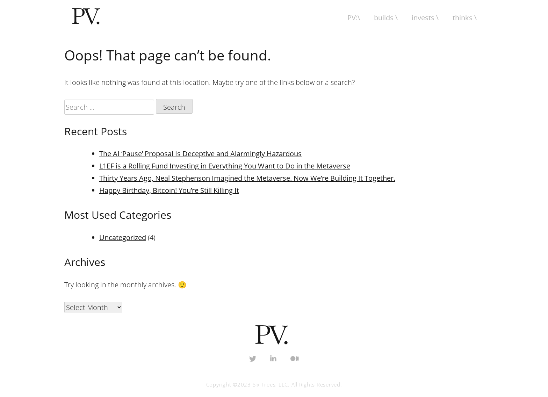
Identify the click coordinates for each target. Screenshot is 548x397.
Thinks (463, 17)
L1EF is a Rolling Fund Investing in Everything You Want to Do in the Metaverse (224, 166)
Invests (423, 17)
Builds (384, 17)
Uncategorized (122, 237)
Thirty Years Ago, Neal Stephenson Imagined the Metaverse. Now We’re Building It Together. (247, 178)
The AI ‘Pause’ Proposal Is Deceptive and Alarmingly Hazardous (200, 153)
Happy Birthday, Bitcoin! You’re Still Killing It (169, 190)
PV (351, 17)
